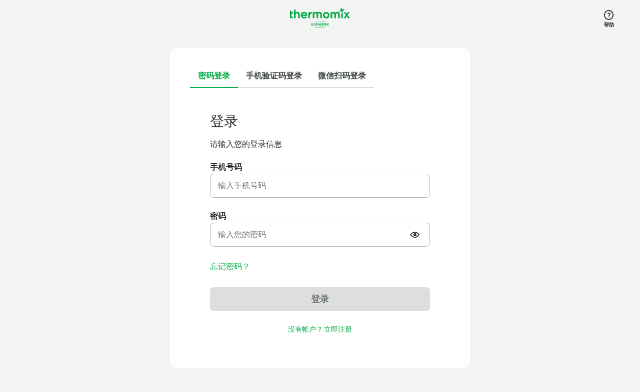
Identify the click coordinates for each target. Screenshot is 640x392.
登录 (320, 299)
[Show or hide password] (416, 235)
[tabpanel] (320, 224)
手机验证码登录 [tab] (274, 75)
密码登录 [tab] (214, 75)
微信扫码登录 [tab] (342, 75)
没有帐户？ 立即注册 (320, 329)
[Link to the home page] (320, 18)
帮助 (609, 24)
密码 (218, 216)
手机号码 (226, 167)
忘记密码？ (230, 267)
